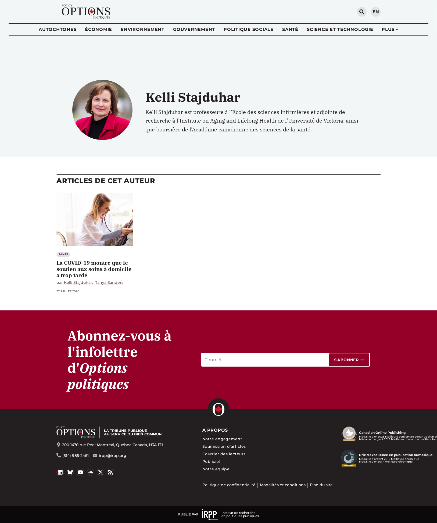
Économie (98, 29)
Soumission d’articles (224, 446)
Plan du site (321, 485)
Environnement (142, 29)
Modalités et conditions (283, 485)
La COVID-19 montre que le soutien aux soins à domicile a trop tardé (93, 269)
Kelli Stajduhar (78, 282)
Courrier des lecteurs (224, 454)
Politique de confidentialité (229, 485)
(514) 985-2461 (75, 455)
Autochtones (57, 29)
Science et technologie (340, 29)
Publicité (211, 461)
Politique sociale (249, 29)
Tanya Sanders (109, 282)
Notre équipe (216, 469)
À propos (215, 430)
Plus (388, 29)
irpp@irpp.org (112, 455)
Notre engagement (222, 438)
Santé (290, 29)
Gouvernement (194, 29)
